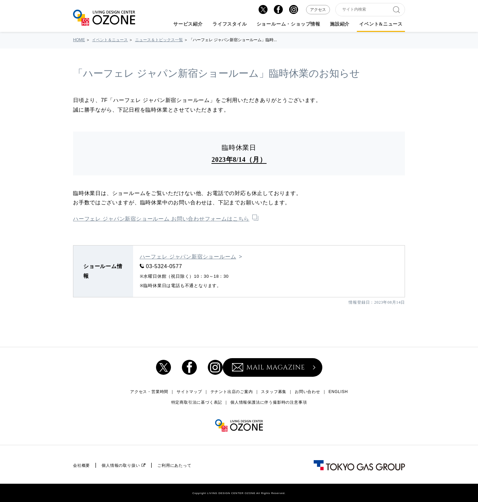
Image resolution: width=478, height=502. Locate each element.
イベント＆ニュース (110, 40)
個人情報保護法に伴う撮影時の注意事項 (268, 402)
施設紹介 (340, 24)
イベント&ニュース (381, 24)
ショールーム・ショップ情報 (288, 24)
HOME (79, 40)
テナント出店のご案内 (231, 391)
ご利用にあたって (174, 465)
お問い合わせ (307, 391)
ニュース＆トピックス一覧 (159, 40)
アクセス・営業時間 (149, 391)
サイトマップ (189, 391)
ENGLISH (338, 391)
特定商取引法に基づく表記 (196, 402)
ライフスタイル (229, 24)
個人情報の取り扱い (121, 465)
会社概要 (81, 465)
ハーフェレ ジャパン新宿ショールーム (188, 256)
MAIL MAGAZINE (268, 367)
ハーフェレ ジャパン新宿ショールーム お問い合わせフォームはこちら (161, 219)
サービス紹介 (188, 24)
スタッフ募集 (273, 391)
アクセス (318, 9)
